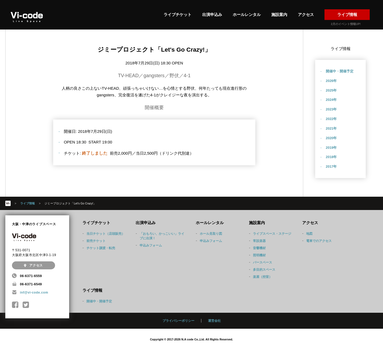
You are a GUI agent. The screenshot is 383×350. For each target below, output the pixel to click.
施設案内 (279, 14)
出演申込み (212, 14)
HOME (8, 203)
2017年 (331, 166)
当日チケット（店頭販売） (105, 234)
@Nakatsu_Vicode (26, 305)
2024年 (331, 100)
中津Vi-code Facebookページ (15, 305)
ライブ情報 (347, 14)
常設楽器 (259, 241)
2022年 (331, 119)
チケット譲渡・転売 (100, 248)
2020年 (331, 138)
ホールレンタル (247, 14)
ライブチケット (178, 14)
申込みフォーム (151, 245)
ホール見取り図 (211, 234)
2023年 (331, 109)
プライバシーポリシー (178, 321)
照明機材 (259, 255)
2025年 (331, 90)
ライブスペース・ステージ (272, 234)
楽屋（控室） (262, 277)
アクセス (306, 14)
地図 (309, 234)
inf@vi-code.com (34, 292)
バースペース (262, 262)
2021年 (331, 128)
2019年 (331, 148)
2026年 (331, 81)
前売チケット (96, 241)
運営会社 (214, 321)
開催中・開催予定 (339, 71)
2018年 (331, 157)
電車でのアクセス (319, 241)
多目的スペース (264, 269)
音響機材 (259, 248)
